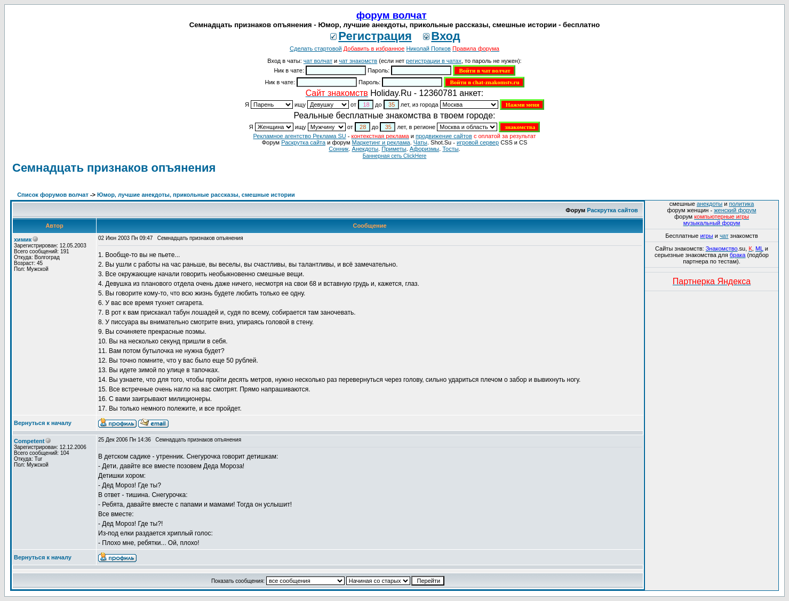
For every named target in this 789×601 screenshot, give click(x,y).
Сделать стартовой (316, 48)
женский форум (735, 210)
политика (741, 204)
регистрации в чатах (433, 61)
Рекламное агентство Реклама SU (299, 136)
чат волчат (318, 61)
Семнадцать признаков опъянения (114, 167)
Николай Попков (428, 48)
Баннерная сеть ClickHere (395, 156)
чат (724, 236)
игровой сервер (478, 142)
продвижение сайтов (444, 136)
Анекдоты (365, 149)
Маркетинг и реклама (381, 142)
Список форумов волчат (53, 194)
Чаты (420, 142)
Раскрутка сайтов (612, 210)
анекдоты (709, 204)
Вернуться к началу (42, 423)
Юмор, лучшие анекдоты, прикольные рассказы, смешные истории (196, 194)
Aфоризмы (424, 149)
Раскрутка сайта (303, 142)
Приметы (393, 149)
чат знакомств (358, 61)
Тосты (450, 149)
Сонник (338, 149)
